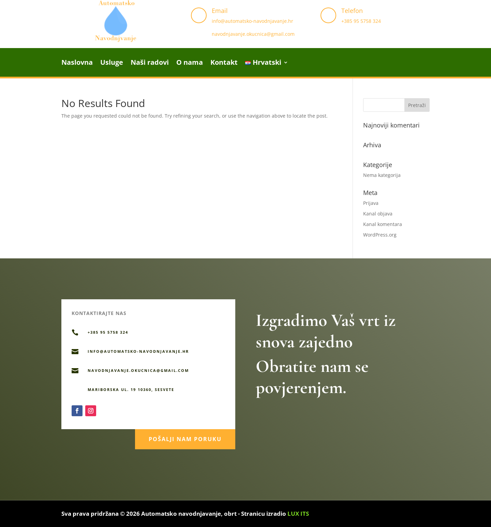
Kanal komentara (382, 224)
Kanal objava (377, 213)
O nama (189, 63)
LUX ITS (298, 513)
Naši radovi (150, 63)
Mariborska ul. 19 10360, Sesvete (131, 389)
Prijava (370, 203)
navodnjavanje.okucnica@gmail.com (253, 34)
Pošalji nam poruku (185, 437)
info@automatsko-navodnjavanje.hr (252, 21)
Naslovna (77, 63)
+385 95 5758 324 (361, 21)
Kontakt (224, 63)
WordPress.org (380, 234)
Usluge (111, 63)
